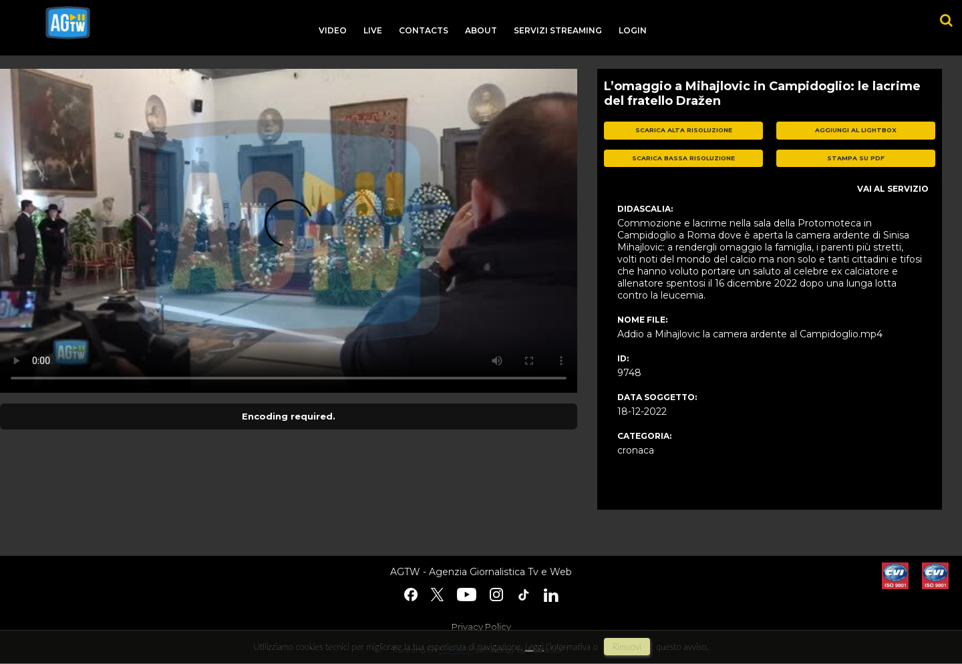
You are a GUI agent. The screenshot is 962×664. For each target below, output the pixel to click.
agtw (68, 22)
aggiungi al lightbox (856, 130)
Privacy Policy (481, 626)
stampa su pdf (856, 158)
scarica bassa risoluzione (683, 158)
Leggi (534, 646)
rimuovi (627, 646)
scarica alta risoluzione (683, 130)
